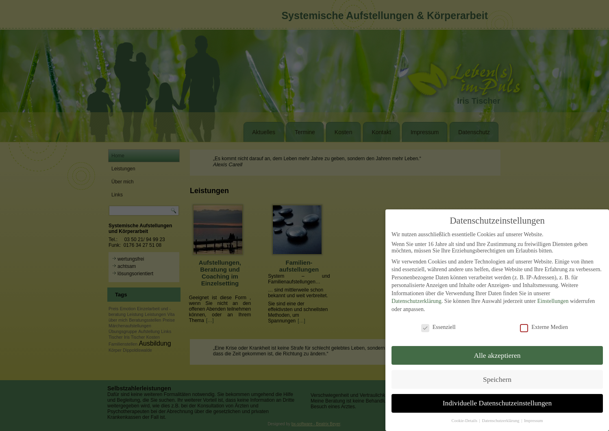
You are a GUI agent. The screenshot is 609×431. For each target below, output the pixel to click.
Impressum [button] (533, 420)
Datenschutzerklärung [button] (501, 420)
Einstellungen (552, 300)
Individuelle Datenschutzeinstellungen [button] (497, 402)
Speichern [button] (497, 378)
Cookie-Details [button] (464, 420)
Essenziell (438, 326)
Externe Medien (544, 326)
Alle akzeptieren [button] (497, 354)
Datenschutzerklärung (417, 300)
